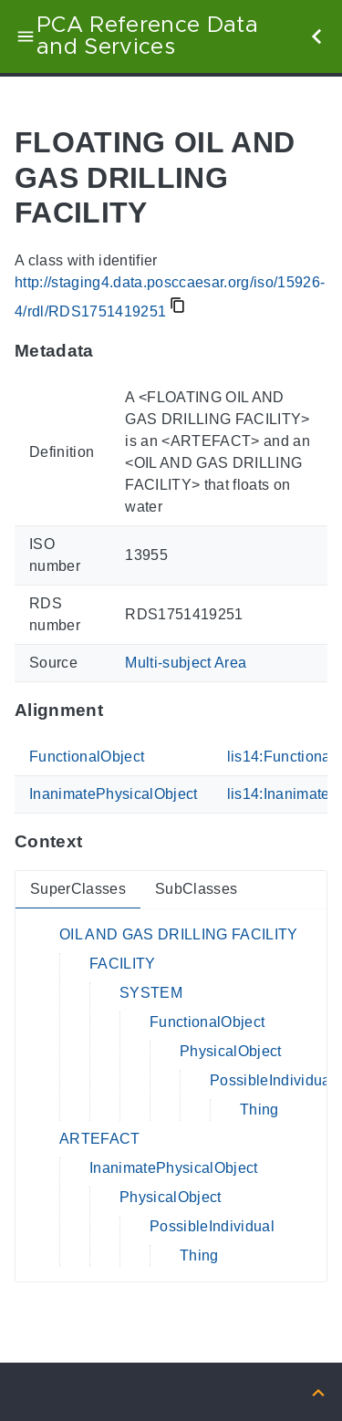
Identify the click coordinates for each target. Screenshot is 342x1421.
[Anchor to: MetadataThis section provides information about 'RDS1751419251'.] (111, 351)
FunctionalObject (86, 756)
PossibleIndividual (272, 1080)
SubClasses (196, 889)
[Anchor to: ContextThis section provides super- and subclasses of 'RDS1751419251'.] (99, 841)
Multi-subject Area (185, 662)
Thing (259, 1109)
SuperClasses (78, 889)
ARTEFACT (99, 1138)
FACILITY (122, 963)
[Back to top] (318, 1391)
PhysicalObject (231, 1051)
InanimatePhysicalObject (113, 794)
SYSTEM (150, 993)
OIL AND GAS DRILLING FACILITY (178, 934)
